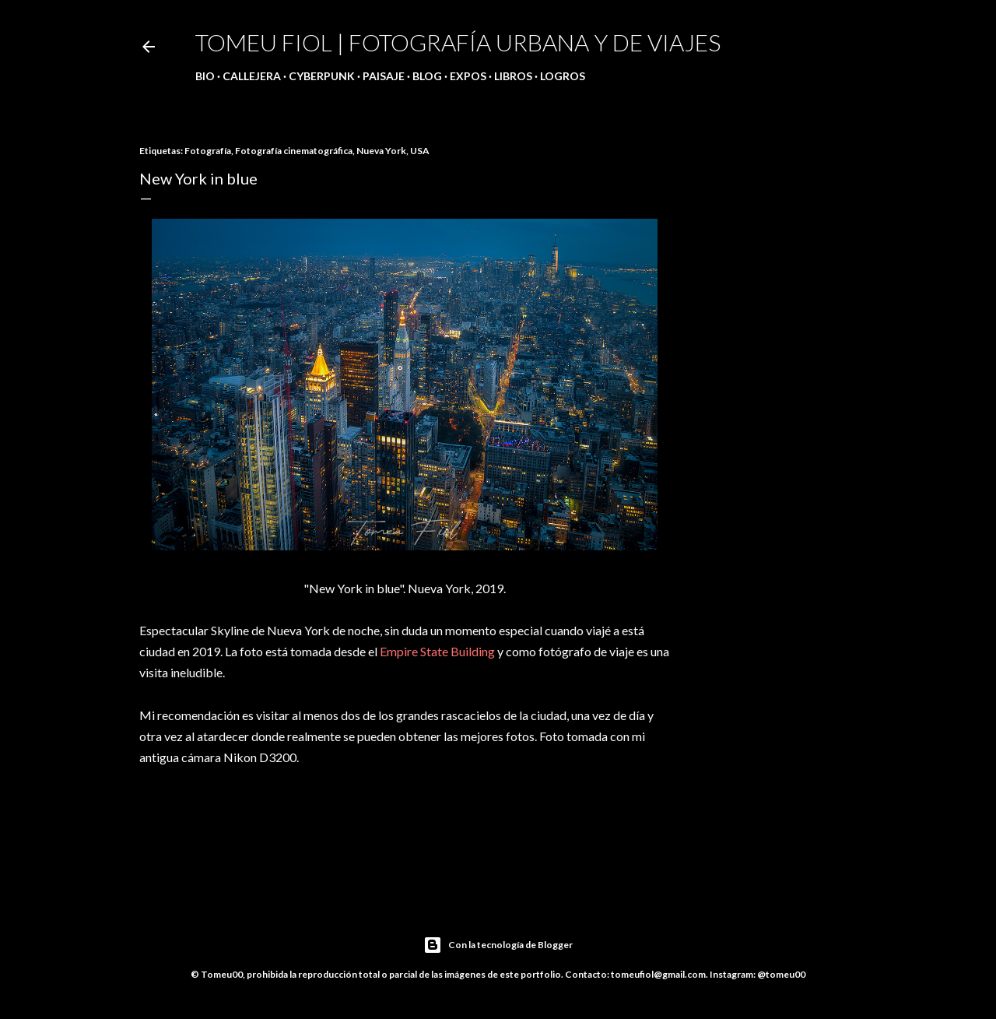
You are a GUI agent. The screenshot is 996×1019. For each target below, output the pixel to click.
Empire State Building (437, 651)
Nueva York (381, 150)
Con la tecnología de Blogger (498, 945)
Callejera (252, 76)
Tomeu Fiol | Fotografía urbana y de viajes (458, 42)
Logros (562, 76)
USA (420, 150)
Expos (468, 76)
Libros (513, 76)
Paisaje (384, 76)
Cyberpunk (322, 76)
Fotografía (207, 150)
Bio (205, 76)
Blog (427, 76)
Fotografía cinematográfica (293, 150)
